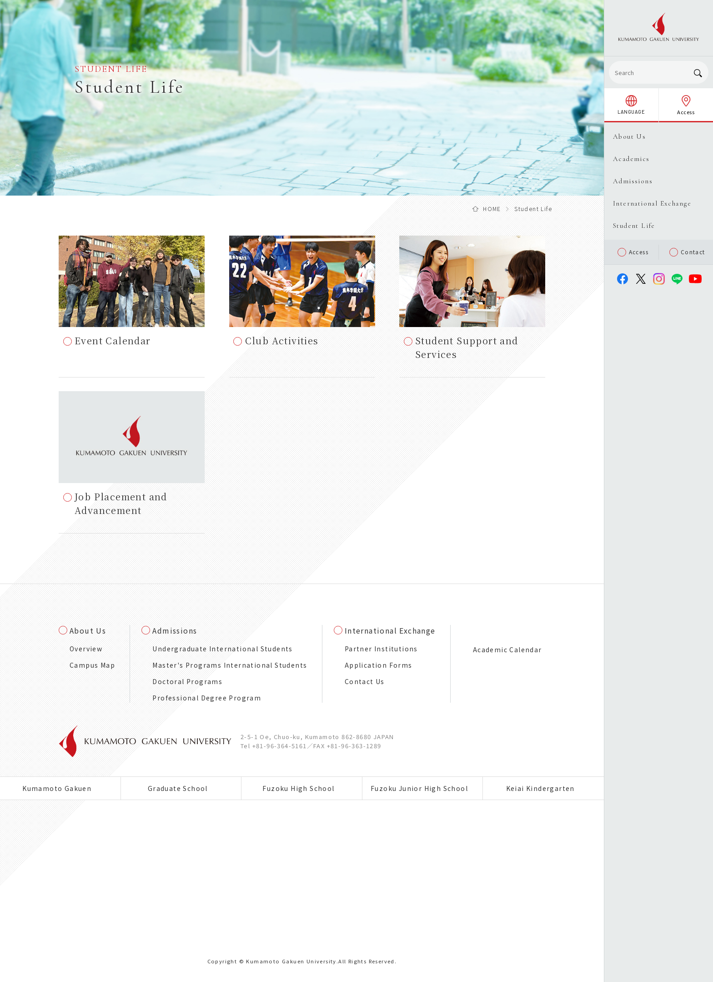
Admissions (174, 630)
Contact (687, 252)
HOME (492, 208)
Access (633, 252)
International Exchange (390, 630)
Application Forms (378, 665)
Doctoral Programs (187, 681)
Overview (86, 648)
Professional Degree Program (206, 697)
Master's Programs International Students (229, 665)
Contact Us (365, 681)
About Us (88, 630)
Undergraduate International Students (222, 648)
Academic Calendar (507, 649)
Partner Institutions (381, 648)
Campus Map (92, 665)
